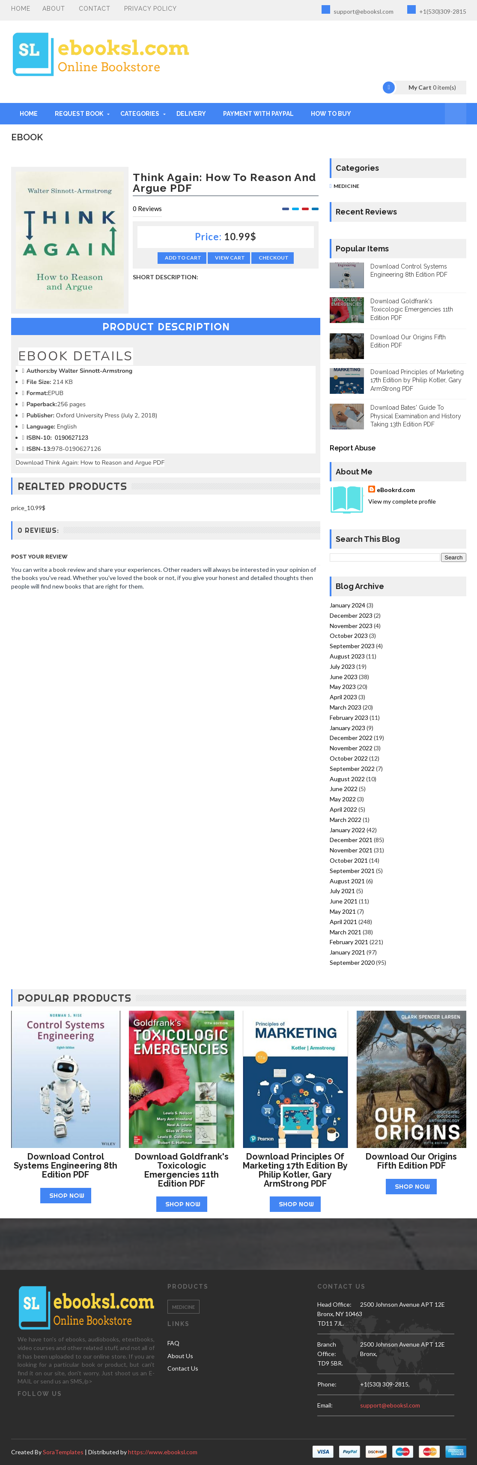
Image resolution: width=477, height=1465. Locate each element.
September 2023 (352, 645)
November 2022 (351, 748)
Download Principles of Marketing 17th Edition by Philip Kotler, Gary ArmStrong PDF (417, 380)
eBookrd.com (396, 489)
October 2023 (349, 635)
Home (20, 8)
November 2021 (351, 850)
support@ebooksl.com (358, 10)
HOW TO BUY (331, 113)
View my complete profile (402, 501)
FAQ (173, 1343)
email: (325, 1405)
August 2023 (347, 656)
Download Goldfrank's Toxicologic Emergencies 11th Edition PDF (411, 309)
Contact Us (182, 1368)
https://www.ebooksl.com (162, 1452)
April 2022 (343, 809)
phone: (327, 1384)
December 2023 (351, 615)
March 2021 (345, 932)
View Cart (230, 257)
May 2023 (343, 686)
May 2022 (343, 799)
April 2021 (343, 921)
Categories (139, 113)
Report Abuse (353, 448)
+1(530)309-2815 (436, 10)
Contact (94, 8)
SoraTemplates (63, 1452)
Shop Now (66, 1195)
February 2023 (349, 717)
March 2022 (345, 819)
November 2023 (351, 625)
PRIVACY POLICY (150, 8)
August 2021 (347, 881)
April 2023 (343, 697)
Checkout (274, 257)
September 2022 (352, 768)
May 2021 (343, 911)
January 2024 (347, 605)
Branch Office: (326, 1349)
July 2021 (342, 890)
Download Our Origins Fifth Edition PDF (411, 1161)
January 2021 (347, 952)
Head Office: (334, 1304)
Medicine (346, 186)
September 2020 (352, 962)
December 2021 (351, 839)
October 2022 (349, 758)
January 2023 (347, 727)
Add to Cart (183, 257)
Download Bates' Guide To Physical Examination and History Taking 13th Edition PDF (415, 416)
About (53, 8)
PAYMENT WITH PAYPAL (258, 113)
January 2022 (347, 830)
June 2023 (344, 676)
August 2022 (347, 778)
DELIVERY (191, 113)
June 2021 (344, 901)
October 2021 (349, 860)
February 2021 (349, 941)
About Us (180, 1355)
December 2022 (351, 737)
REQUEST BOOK (79, 113)
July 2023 (342, 666)
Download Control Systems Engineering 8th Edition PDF (65, 1165)
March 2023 (345, 707)
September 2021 (352, 870)
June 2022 (344, 788)
